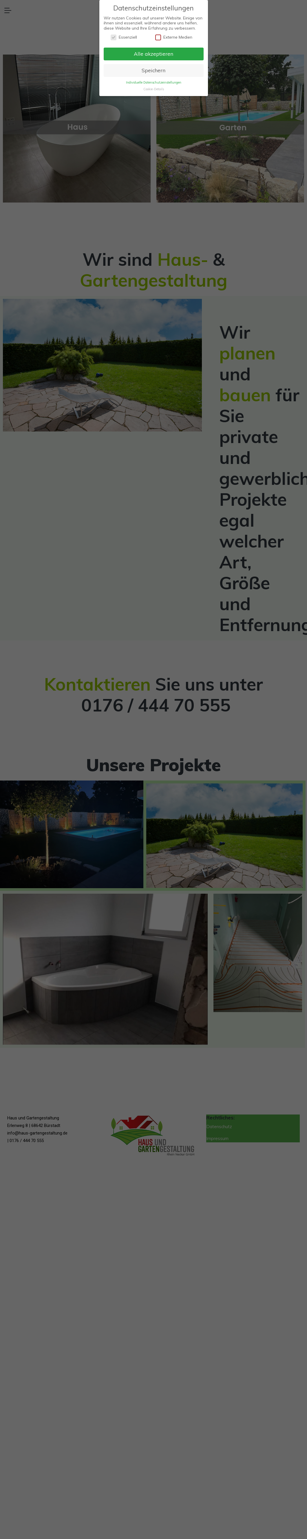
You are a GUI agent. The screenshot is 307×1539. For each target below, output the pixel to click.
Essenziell (124, 37)
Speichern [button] (153, 70)
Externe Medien (173, 37)
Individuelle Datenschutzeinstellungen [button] (153, 82)
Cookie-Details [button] (153, 89)
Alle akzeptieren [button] (153, 53)
